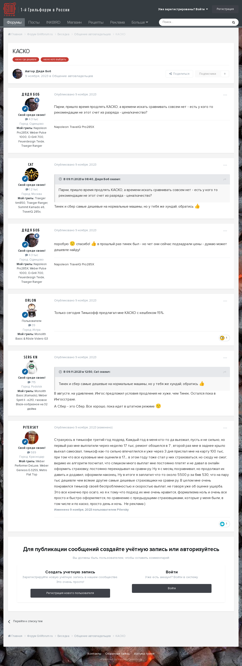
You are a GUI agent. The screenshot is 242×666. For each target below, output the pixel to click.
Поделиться (179, 74)
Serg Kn (31, 357)
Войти (172, 588)
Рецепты (95, 22)
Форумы (14, 22)
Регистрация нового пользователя (70, 593)
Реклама (117, 22)
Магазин (74, 22)
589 (31, 452)
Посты (33, 22)
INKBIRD (53, 22)
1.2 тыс (31, 189)
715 (32, 382)
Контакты (94, 654)
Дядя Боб (31, 94)
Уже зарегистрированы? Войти (183, 9)
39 (31, 325)
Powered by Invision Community (121, 659)
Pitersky (31, 427)
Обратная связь (117, 654)
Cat (31, 164)
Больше (139, 22)
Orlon (30, 300)
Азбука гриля (144, 654)
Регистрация (225, 9)
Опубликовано (74, 94)
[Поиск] (183, 22)
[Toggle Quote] (60, 179)
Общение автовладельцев (72, 76)
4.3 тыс (31, 119)
